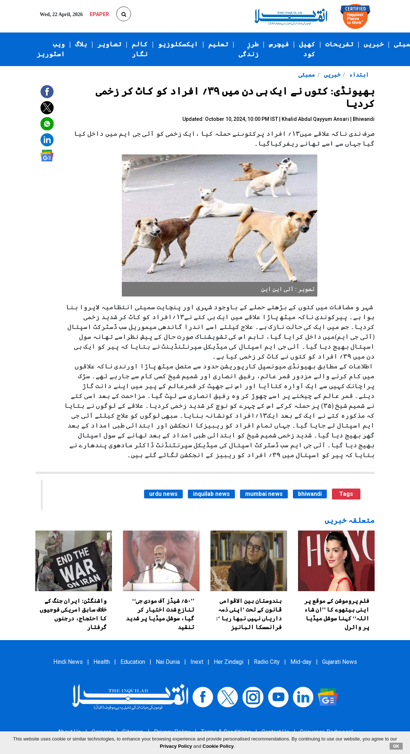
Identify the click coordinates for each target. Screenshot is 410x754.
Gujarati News (339, 661)
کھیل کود (307, 49)
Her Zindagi (228, 661)
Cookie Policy (217, 746)
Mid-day (301, 661)
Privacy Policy (176, 746)
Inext (196, 661)
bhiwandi (310, 493)
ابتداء (358, 75)
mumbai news (264, 493)
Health (101, 661)
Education (132, 661)
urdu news (163, 493)
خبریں (374, 44)
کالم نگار (140, 49)
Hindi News (68, 661)
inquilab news (211, 493)
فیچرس (279, 44)
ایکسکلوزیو (178, 44)
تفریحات (339, 44)
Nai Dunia (168, 661)
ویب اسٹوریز (51, 49)
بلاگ (81, 44)
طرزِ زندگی (249, 49)
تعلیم (218, 44)
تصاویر (109, 44)
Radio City (267, 661)
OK (396, 746)
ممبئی (306, 75)
